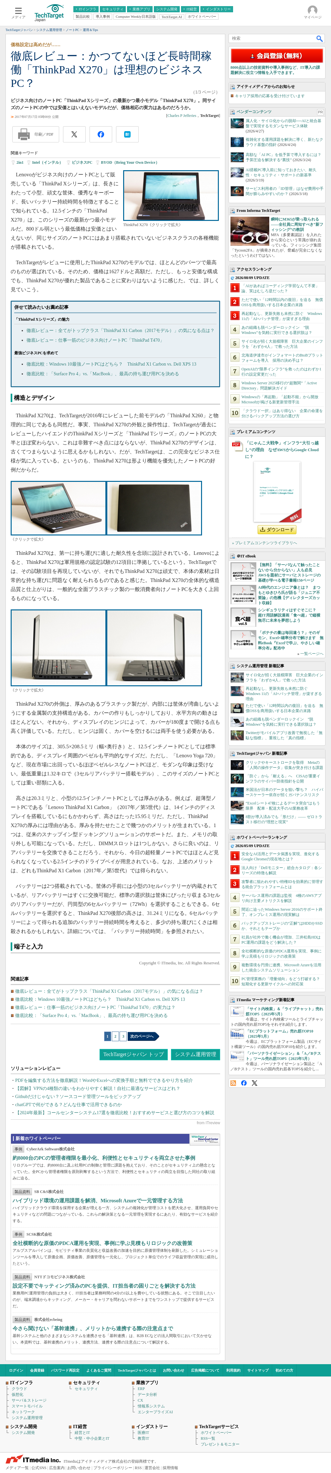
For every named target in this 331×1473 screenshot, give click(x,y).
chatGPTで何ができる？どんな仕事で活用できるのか (68, 1104)
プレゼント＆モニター (220, 1444)
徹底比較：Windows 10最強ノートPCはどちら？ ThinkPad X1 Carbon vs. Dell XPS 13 (111, 364)
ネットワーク (23, 1412)
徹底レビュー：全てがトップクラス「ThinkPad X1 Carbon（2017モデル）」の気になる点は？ (121, 330)
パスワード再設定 (65, 1370)
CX (140, 1400)
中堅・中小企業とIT (92, 1438)
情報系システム (151, 1406)
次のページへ (142, 1036)
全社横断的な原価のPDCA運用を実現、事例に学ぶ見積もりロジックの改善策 (102, 1243)
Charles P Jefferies (181, 115)
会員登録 (37, 1370)
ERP (141, 1388)
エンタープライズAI (155, 1412)
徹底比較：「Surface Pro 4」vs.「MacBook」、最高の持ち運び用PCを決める (103, 373)
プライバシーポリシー (112, 1468)
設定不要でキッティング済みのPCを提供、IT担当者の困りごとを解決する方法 (104, 1286)
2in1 (20, 162)
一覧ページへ (312, 653)
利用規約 (233, 1370)
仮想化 (17, 1394)
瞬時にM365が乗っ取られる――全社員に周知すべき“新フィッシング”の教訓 (297, 224)
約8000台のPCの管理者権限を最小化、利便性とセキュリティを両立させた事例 (104, 1158)
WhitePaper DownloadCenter (204, 1140)
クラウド (19, 1388)
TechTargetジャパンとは (137, 1370)
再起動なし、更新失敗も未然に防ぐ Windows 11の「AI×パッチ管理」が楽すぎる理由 (284, 693)
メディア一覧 (17, 1468)
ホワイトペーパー (216, 1432)
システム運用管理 (195, 1054)
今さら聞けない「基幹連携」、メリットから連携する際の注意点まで (93, 1328)
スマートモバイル (27, 1406)
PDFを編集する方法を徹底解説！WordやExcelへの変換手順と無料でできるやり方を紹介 (104, 1080)
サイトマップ (258, 1370)
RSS (233, 1083)
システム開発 (23, 1432)
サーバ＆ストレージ (29, 1400)
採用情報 (170, 1468)
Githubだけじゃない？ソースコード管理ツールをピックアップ (78, 1096)
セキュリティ (86, 1388)
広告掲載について (205, 1370)
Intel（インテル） (47, 162)
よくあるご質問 (98, 1370)
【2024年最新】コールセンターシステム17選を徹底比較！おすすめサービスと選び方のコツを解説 (114, 1112)
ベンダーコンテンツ (254, 111)
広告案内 (57, 1468)
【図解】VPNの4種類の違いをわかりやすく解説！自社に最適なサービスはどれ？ (97, 1088)
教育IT (143, 1438)
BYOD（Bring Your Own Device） (130, 162)
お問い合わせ (173, 1370)
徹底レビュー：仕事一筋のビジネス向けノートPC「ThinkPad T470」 (95, 340)
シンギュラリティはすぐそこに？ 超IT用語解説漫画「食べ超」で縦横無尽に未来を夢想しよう (289, 615)
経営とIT (82, 1432)
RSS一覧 (208, 1438)
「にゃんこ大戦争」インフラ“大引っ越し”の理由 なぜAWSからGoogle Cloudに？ (282, 450)
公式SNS (38, 1468)
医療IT (143, 1432)
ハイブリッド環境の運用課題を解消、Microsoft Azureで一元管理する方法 (98, 1200)
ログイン (16, 1370)
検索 (320, 38)
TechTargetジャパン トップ (133, 1054)
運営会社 (152, 1468)
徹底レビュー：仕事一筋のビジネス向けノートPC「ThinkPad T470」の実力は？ (95, 1007)
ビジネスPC (82, 162)
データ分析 (147, 1394)
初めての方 (284, 1370)
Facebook (244, 1083)
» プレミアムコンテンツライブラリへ (264, 543)
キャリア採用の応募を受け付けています (270, 96)
